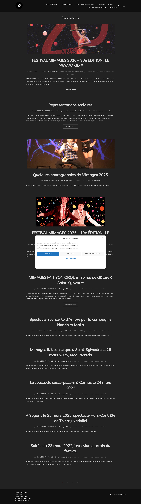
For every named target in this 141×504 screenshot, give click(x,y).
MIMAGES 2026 (52, 4)
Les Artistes (113, 7)
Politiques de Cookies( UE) (22, 500)
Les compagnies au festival (97, 7)
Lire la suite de (71, 90)
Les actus (102, 4)
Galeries (111, 4)
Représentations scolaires (70, 104)
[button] (103, 238)
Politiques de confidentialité (23, 498)
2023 (51, 289)
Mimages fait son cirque (63, 72)
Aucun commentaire (104, 111)
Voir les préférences (93, 254)
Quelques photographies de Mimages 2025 (70, 174)
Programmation (68, 4)
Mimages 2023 (64, 289)
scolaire (72, 111)
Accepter (48, 254)
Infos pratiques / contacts (86, 4)
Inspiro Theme (114, 494)
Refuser (70, 254)
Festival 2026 (50, 72)
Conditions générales (21, 492)
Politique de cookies (71, 258)
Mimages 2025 (67, 181)
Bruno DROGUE (34, 72)
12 (78, 482)
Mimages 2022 (64, 361)
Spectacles (80, 72)
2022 (51, 361)
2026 (44, 72)
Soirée (74, 72)
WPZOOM (123, 494)
